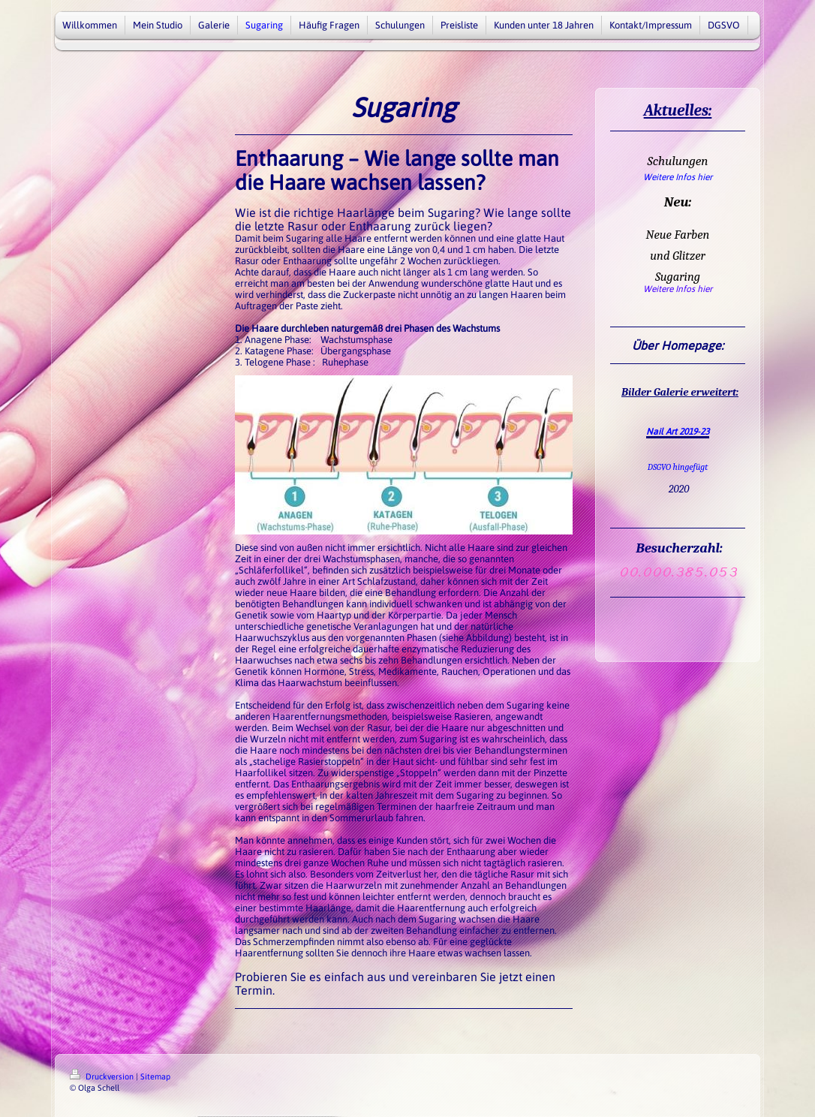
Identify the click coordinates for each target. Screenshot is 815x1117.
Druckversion (103, 1076)
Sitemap (155, 1076)
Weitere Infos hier (677, 177)
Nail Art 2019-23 (677, 431)
